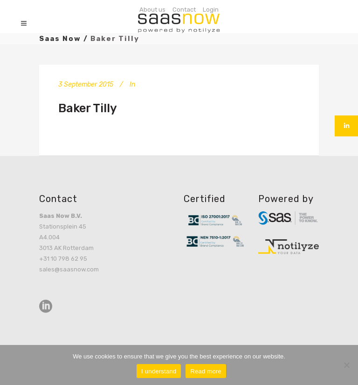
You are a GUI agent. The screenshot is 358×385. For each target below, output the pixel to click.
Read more (205, 371)
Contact (184, 9)
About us (152, 9)
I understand (158, 371)
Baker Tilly (87, 108)
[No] (346, 365)
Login (211, 9)
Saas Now (60, 38)
